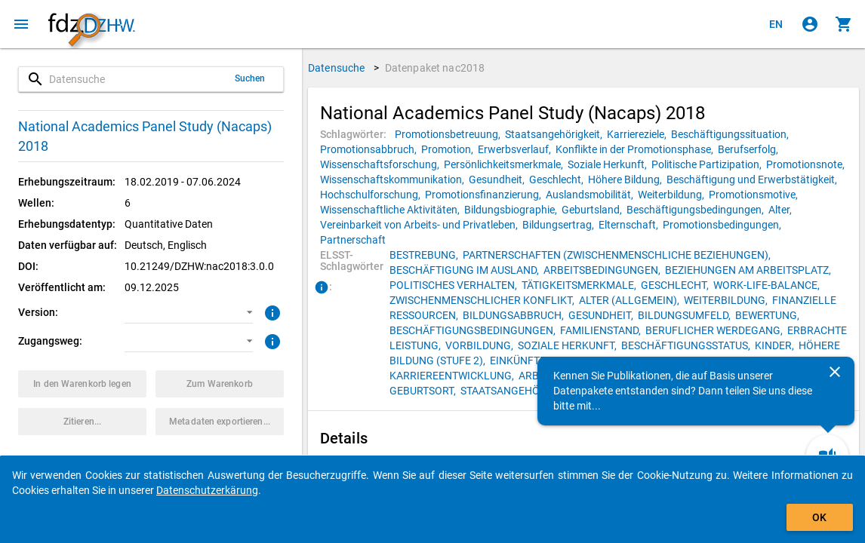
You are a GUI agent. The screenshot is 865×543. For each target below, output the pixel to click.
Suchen (250, 78)
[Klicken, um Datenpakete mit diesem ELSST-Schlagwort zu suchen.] (426, 255)
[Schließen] (835, 372)
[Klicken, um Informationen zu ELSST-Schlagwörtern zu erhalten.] (321, 288)
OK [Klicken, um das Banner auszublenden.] (819, 517)
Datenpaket (435, 68)
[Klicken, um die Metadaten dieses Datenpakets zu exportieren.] (219, 421)
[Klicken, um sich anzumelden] (810, 24)
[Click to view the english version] (776, 24)
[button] (189, 312)
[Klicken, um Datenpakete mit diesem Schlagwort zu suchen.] (450, 134)
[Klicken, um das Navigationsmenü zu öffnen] (21, 24)
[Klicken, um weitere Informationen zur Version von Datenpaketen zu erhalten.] (270, 311)
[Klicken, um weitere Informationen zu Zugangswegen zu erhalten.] (270, 340)
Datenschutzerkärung (207, 490)
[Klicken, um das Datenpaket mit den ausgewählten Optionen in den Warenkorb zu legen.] (82, 383)
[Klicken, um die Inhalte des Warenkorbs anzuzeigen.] (844, 24)
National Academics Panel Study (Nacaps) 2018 (145, 136)
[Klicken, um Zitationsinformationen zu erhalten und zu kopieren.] (82, 421)
